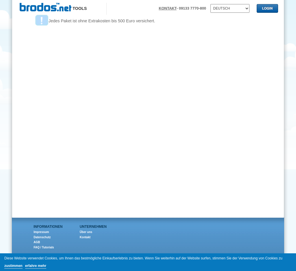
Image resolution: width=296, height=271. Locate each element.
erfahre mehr (35, 266)
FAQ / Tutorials (44, 247)
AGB (37, 242)
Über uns (86, 232)
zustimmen (13, 266)
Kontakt (85, 237)
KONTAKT (168, 8)
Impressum (41, 232)
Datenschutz (42, 237)
